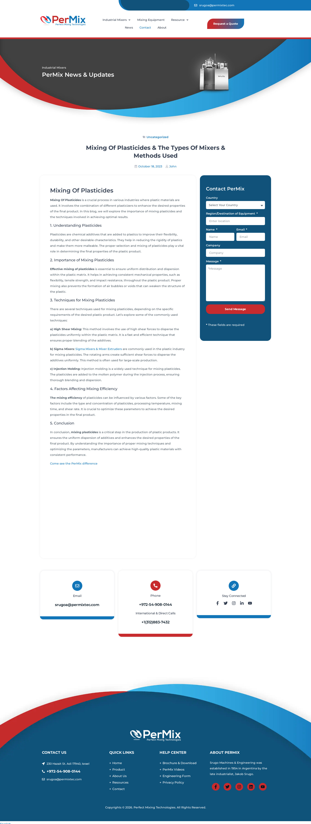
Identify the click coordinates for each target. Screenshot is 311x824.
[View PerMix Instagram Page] (239, 789)
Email (240, 229)
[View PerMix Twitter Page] (227, 789)
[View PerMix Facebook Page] (216, 789)
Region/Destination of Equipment (231, 213)
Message (213, 261)
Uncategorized (157, 137)
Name (211, 229)
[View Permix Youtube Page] (263, 789)
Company (213, 245)
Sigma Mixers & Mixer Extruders (98, 349)
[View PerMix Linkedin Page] (251, 789)
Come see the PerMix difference (74, 463)
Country (212, 198)
